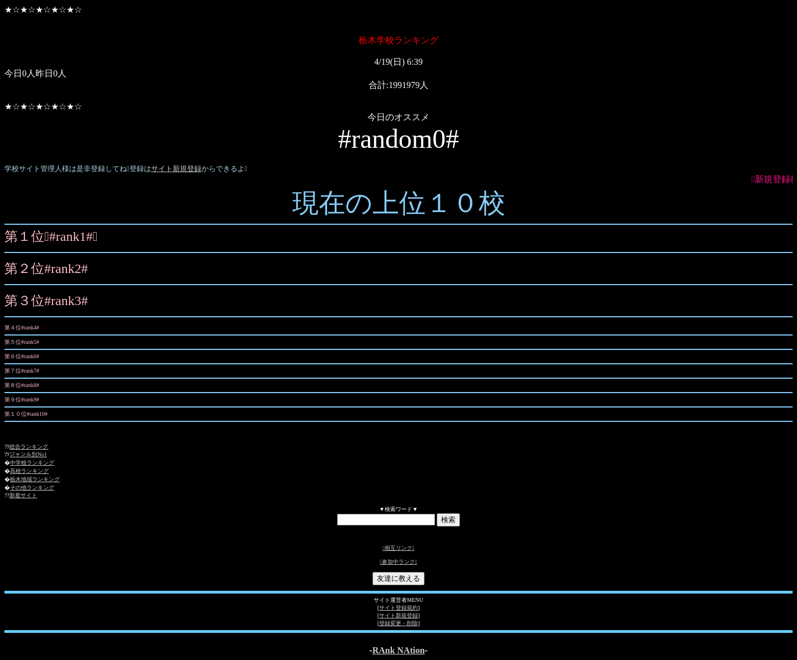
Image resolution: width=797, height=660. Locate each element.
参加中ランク (398, 562)
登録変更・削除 (398, 623)
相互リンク (398, 548)
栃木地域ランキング (35, 479)
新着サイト (23, 495)
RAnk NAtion (398, 650)
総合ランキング (28, 447)
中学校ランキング (32, 463)
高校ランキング (29, 471)
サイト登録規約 (398, 608)
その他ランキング (32, 487)
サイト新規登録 (176, 168)
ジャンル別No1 (27, 454)
